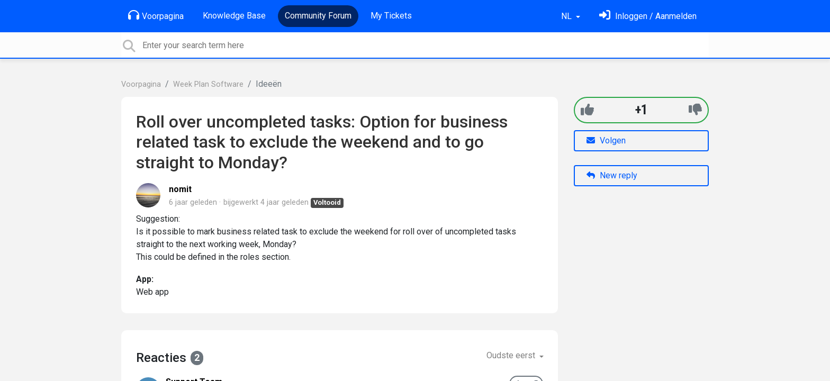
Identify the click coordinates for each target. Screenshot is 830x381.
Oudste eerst (511, 355)
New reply (612, 175)
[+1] (587, 109)
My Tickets (391, 16)
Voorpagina (156, 15)
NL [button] (567, 16)
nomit (180, 189)
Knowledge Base (234, 16)
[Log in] (648, 16)
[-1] (695, 109)
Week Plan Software (208, 84)
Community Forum (318, 16)
